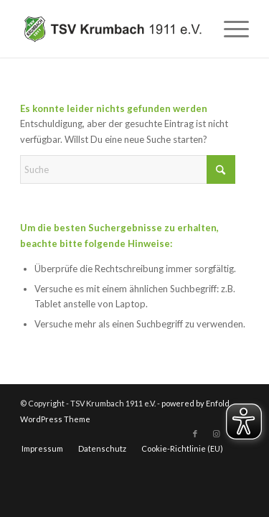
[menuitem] (229, 28)
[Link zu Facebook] (195, 433)
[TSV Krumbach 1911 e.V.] (111, 28)
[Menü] (229, 28)
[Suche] (127, 169)
